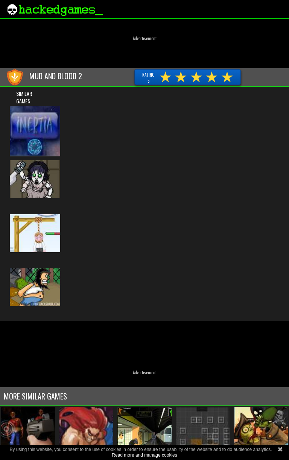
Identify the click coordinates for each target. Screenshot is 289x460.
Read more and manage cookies (144, 455)
